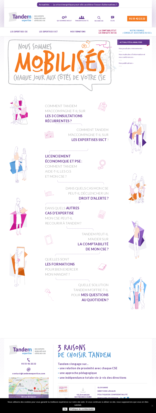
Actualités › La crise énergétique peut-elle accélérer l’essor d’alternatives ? (78, 4)
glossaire (103, 365)
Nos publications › (126, 63)
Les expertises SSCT (48, 31)
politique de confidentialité (113, 372)
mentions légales (107, 369)
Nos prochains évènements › (131, 48)
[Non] (152, 405)
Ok (65, 409)
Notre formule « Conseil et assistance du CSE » (137, 31)
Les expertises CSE (18, 31)
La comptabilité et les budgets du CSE (108, 31)
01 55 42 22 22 (137, 18)
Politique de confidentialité (82, 409)
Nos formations (77, 31)
